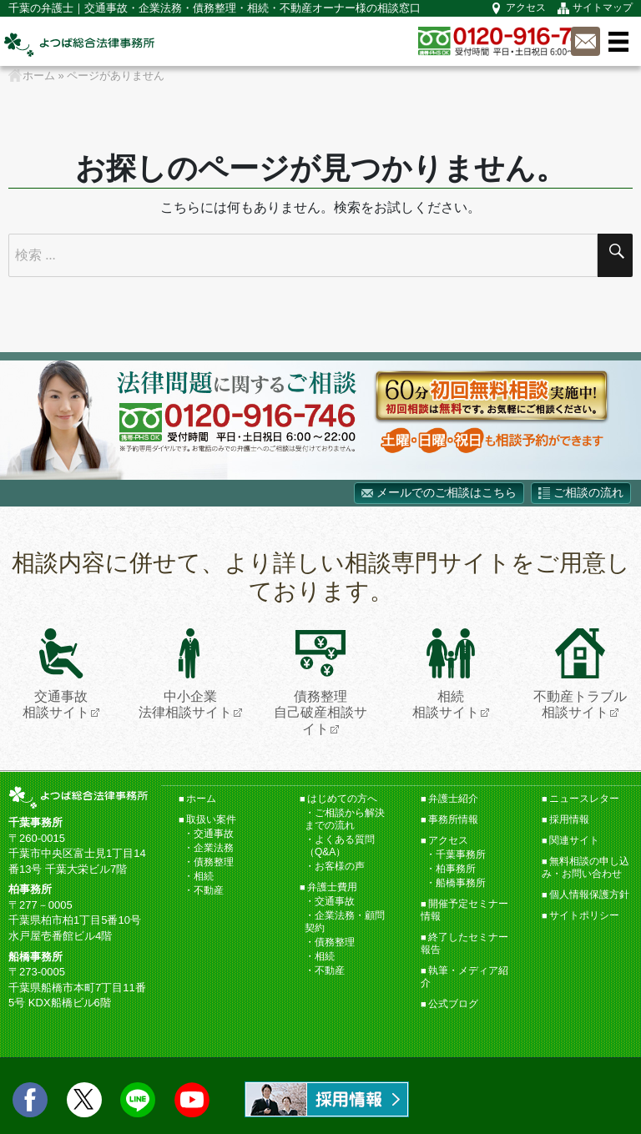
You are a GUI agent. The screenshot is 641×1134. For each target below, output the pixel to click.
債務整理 (214, 862)
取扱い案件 (211, 819)
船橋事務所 (461, 883)
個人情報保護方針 (589, 894)
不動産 (209, 890)
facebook (30, 1099)
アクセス (526, 8)
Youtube (191, 1099)
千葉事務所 (461, 854)
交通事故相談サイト (56, 673)
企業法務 (214, 848)
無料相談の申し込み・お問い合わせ (585, 867)
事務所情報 (453, 819)
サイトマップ (603, 8)
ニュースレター (584, 798)
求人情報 (327, 1099)
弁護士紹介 (453, 798)
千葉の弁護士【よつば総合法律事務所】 (79, 45)
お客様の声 (340, 866)
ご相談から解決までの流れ (345, 819)
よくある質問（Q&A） (340, 846)
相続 (204, 876)
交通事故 (214, 833)
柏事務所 (456, 868)
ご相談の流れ (588, 492)
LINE (137, 1099)
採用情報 (569, 819)
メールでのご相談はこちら (446, 492)
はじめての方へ (342, 798)
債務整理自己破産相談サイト (320, 681)
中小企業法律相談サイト (185, 673)
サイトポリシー (584, 915)
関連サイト (574, 840)
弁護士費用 (332, 887)
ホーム (201, 798)
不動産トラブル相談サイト (580, 673)
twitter (84, 1099)
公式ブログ (453, 1004)
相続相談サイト (445, 673)
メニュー (618, 42)
